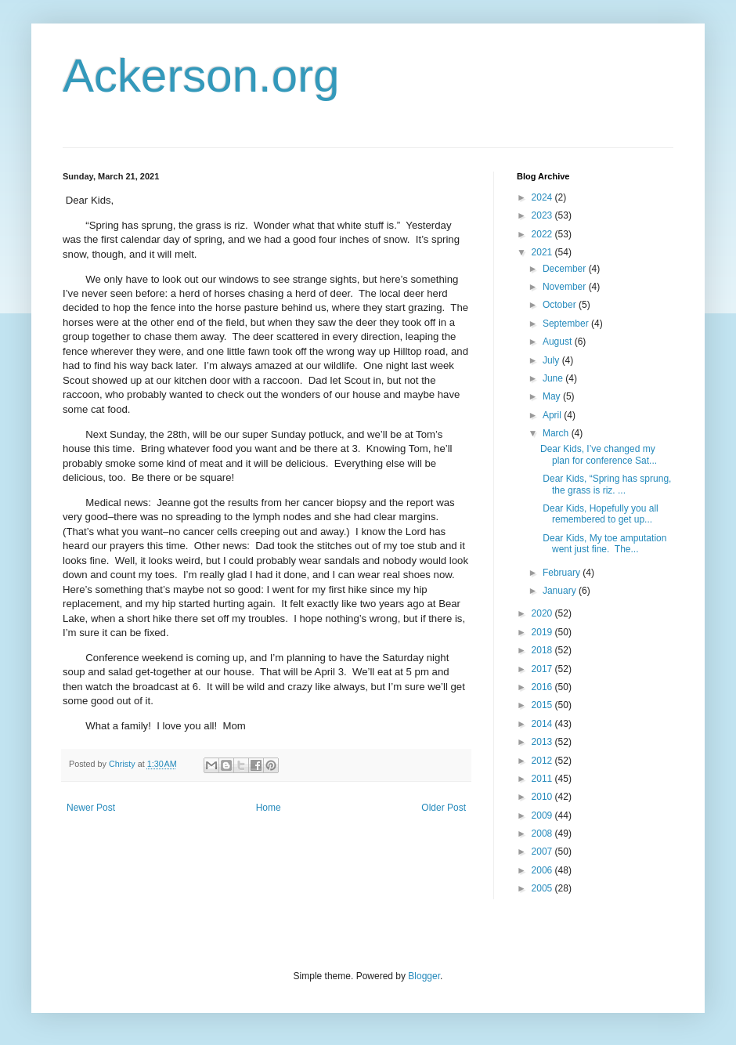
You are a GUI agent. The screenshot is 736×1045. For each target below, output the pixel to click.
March (557, 433)
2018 (543, 650)
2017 (543, 669)
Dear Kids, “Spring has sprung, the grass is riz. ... (605, 484)
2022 (543, 234)
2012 (543, 760)
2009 (543, 815)
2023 (543, 215)
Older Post (443, 807)
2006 (543, 870)
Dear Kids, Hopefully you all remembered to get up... (599, 514)
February (563, 572)
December (566, 268)
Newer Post (91, 807)
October (561, 304)
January (561, 590)
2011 (543, 778)
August (559, 341)
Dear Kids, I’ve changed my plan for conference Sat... (598, 454)
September (567, 323)
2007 (543, 851)
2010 (543, 796)
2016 (543, 687)
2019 (543, 632)
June (554, 378)
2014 (543, 723)
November (566, 286)
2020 (543, 613)
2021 (543, 252)
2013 (543, 741)
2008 (543, 833)
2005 (543, 888)
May (553, 396)
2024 (543, 197)
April (553, 415)
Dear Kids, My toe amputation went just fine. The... (603, 544)
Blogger (424, 976)
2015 (543, 705)
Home (268, 807)
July (552, 360)
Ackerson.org (201, 75)
